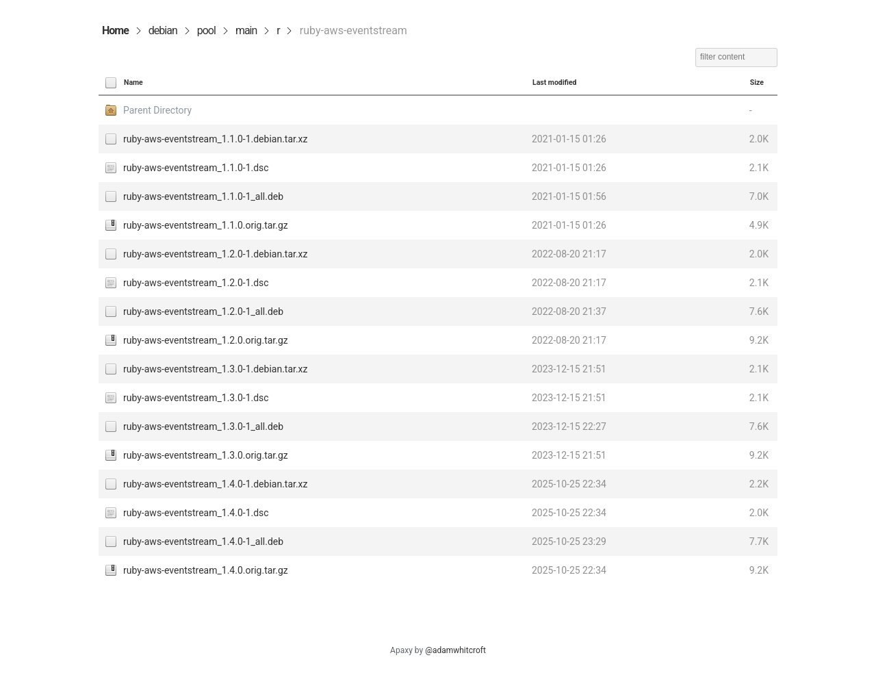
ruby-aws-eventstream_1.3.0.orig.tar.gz (205, 455)
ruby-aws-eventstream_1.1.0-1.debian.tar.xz (215, 138)
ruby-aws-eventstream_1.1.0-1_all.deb (203, 196)
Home (115, 30)
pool (206, 30)
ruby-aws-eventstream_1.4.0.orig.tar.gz (205, 570)
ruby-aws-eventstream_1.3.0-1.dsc (196, 397)
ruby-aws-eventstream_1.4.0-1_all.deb (203, 541)
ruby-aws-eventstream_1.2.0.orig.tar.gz (205, 340)
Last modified (554, 82)
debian (163, 30)
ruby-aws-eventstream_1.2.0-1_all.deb (203, 311)
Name (133, 82)
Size (757, 82)
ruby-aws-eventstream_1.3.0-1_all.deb (203, 426)
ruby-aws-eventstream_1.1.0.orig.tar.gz (205, 225)
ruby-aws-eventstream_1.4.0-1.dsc (196, 512)
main (246, 30)
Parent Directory (157, 110)
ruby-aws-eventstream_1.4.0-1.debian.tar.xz (215, 484)
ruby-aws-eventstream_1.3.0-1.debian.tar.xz (215, 369)
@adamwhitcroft (455, 650)
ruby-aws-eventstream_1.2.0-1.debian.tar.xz (215, 254)
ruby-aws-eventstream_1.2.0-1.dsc (196, 282)
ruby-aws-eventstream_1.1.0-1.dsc (196, 167)
